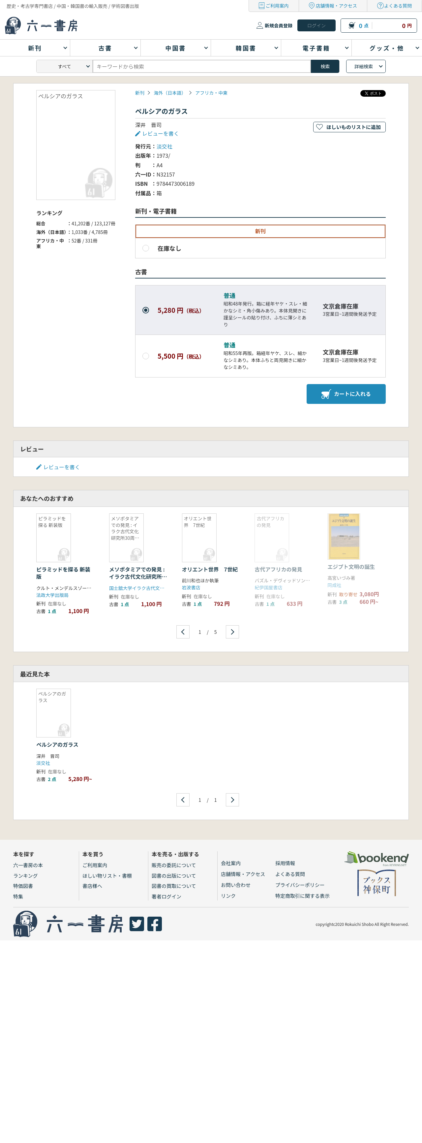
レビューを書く (160, 133)
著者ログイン (166, 896)
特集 (18, 896)
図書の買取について (174, 885)
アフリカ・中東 (211, 92)
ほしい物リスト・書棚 (107, 875)
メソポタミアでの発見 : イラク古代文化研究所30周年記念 (137, 576)
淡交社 (164, 146)
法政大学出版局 (52, 595)
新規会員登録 (278, 25)
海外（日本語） (170, 92)
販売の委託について (174, 865)
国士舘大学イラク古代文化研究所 (143, 588)
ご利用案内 (277, 5)
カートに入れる (346, 394)
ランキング (25, 875)
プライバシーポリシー (300, 884)
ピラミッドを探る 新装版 (63, 572)
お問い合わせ (236, 884)
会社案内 (231, 863)
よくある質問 (398, 5)
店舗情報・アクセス (336, 5)
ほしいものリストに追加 (353, 126)
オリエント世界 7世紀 (210, 569)
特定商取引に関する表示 (302, 895)
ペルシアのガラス (57, 744)
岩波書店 (191, 587)
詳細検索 (363, 66)
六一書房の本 (28, 865)
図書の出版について (174, 875)
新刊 (139, 92)
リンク (228, 895)
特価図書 (23, 885)
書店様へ (92, 885)
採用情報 (285, 863)
